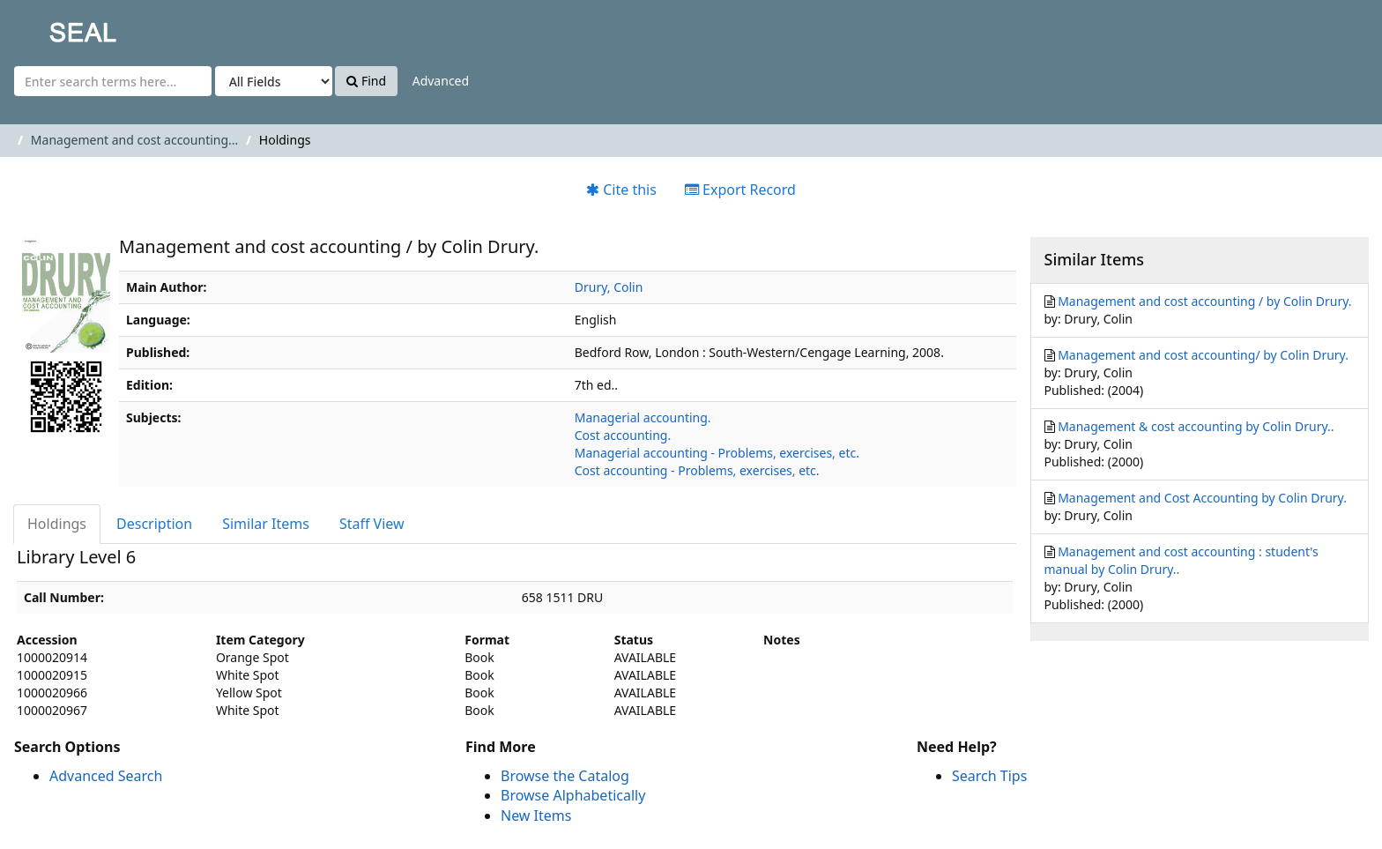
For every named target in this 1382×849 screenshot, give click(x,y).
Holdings (56, 523)
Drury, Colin (609, 287)
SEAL (47, 27)
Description (154, 523)
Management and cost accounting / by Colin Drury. (1204, 301)
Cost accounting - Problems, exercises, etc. (697, 470)
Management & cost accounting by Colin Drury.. (1196, 426)
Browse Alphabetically (573, 795)
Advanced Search (105, 776)
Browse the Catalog (565, 776)
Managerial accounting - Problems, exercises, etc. (717, 452)
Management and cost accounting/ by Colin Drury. (1203, 354)
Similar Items (265, 523)
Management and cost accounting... (135, 139)
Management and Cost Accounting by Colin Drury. (1202, 497)
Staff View (372, 523)
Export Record (740, 189)
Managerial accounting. (643, 417)
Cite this (621, 189)
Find (366, 80)
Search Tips (989, 776)
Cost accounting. (623, 435)
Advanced (440, 80)
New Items (536, 815)
